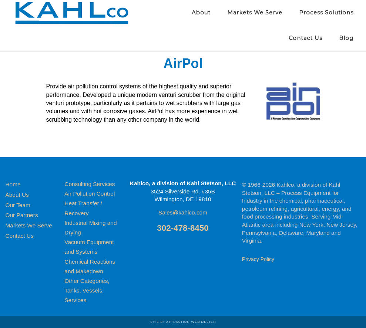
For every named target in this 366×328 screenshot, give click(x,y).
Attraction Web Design (191, 322)
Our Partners (22, 215)
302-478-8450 (182, 228)
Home (13, 184)
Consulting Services (89, 184)
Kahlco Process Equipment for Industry (72, 13)
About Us (17, 195)
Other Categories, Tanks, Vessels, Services (86, 290)
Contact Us (20, 236)
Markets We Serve (29, 225)
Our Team (18, 205)
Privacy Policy (258, 259)
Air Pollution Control (89, 193)
